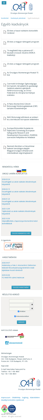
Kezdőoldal (4, 18)
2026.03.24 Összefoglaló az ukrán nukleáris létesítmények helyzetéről (19, 181)
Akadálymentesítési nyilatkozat (12, 400)
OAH (21, 7)
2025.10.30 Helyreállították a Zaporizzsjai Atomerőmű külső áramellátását (19, 221)
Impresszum (5, 397)
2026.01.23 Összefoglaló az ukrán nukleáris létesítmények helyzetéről (19, 201)
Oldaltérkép (16, 397)
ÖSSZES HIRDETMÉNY (21, 287)
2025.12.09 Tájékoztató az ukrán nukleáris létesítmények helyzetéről (18, 211)
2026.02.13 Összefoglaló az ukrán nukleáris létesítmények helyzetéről (19, 191)
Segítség (25, 397)
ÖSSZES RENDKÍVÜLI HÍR (21, 233)
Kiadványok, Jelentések (18, 18)
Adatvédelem (35, 397)
